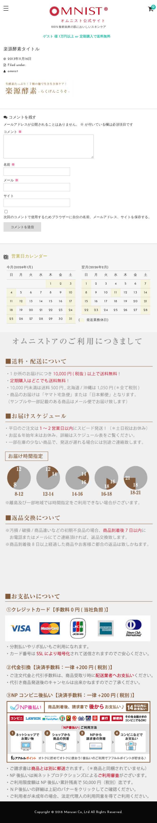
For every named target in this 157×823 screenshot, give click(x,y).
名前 (9, 165)
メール (11, 180)
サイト (9, 196)
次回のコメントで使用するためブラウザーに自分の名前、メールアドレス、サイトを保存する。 (78, 217)
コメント (13, 132)
